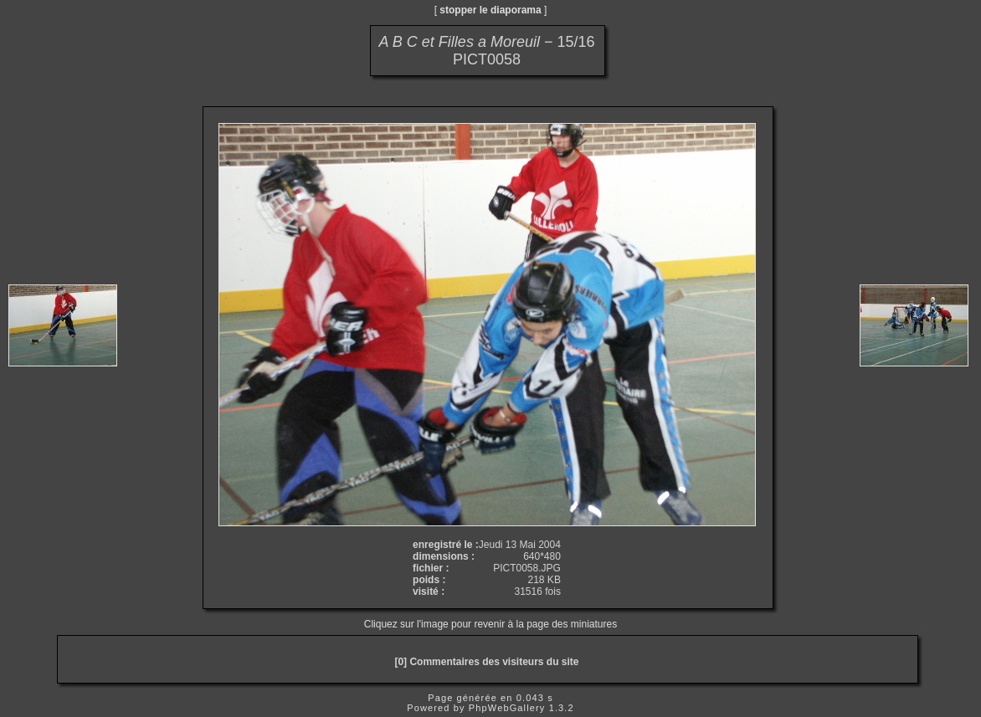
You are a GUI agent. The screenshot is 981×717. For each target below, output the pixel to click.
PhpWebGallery (507, 708)
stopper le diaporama (490, 10)
